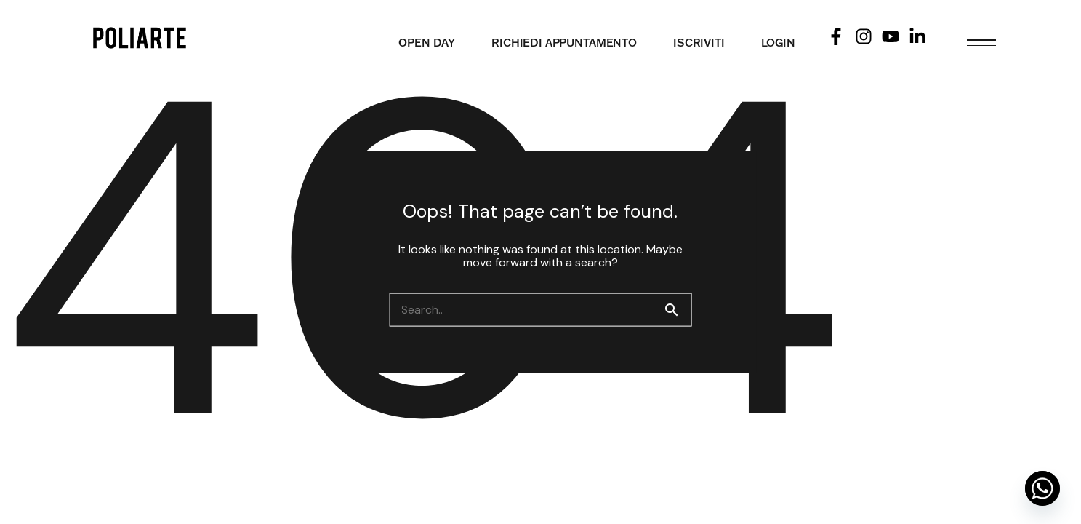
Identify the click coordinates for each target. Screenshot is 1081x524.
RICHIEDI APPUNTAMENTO (564, 42)
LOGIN (778, 42)
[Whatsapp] (1042, 488)
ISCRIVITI (699, 42)
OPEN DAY (426, 42)
